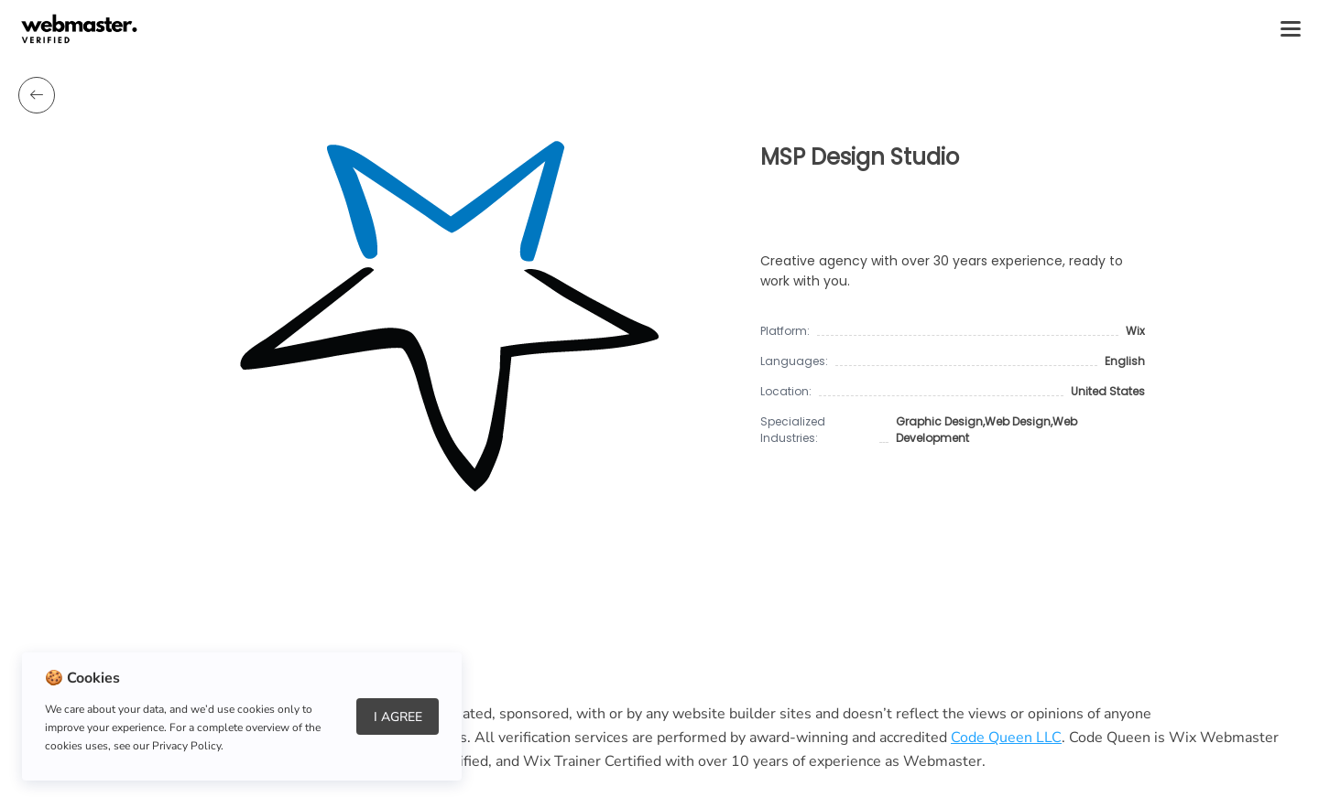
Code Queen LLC (1006, 737)
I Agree (398, 717)
